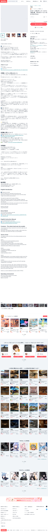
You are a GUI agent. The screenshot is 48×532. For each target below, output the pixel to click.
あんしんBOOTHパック (33, 45)
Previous (1, 19)
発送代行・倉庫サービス (4, 514)
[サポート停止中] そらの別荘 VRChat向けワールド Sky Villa (14, 330)
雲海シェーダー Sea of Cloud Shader (5, 330)
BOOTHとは (28, 1)
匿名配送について (3, 512)
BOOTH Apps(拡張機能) (4, 510)
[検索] (16, 1)
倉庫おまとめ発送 (15, 516)
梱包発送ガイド (3, 516)
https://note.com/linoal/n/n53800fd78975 (15, 142)
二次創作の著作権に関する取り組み (6, 521)
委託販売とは (3, 518)
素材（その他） (22, 327)
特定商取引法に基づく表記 (34, 61)
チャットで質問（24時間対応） (29, 512)
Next (27, 19)
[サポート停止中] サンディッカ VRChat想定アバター (43, 330)
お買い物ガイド (15, 510)
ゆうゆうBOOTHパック (40, 45)
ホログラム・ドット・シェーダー (24, 330)
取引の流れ (33, 56)
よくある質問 (27, 510)
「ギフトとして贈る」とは (35, 33)
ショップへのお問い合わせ (34, 65)
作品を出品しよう (35, 1)
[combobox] (13, 1)
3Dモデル (31, 5)
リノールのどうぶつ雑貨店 (11, 316)
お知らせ (26, 508)
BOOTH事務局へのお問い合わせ (30, 514)
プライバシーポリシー (33, 63)
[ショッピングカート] (41, 1)
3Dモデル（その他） (38, 5)
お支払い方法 (33, 58)
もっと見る (24, 360)
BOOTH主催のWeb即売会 (17, 518)
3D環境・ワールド (3, 327)
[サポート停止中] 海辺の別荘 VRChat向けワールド (33, 330)
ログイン (22, 1)
